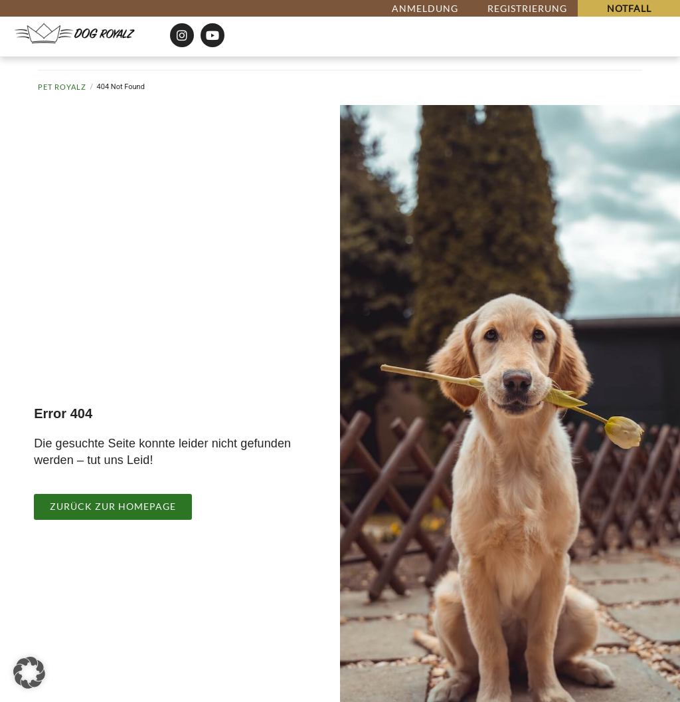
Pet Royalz (62, 86)
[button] (29, 673)
